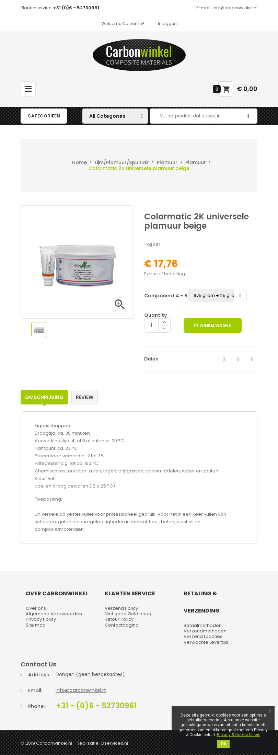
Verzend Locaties (203, 636)
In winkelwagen (213, 325)
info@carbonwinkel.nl (81, 690)
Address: (39, 674)
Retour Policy (119, 619)
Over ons (36, 608)
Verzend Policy (121, 608)
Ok (223, 744)
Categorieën (43, 116)
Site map (36, 625)
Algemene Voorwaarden (54, 613)
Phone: (36, 706)
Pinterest (252, 359)
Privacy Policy (41, 619)
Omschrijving (44, 397)
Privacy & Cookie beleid (238, 734)
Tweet (238, 359)
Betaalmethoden (203, 625)
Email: (35, 690)
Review (84, 397)
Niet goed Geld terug (128, 613)
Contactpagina (122, 625)
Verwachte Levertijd (206, 642)
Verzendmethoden (205, 631)
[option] (38, 329)
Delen (224, 359)
